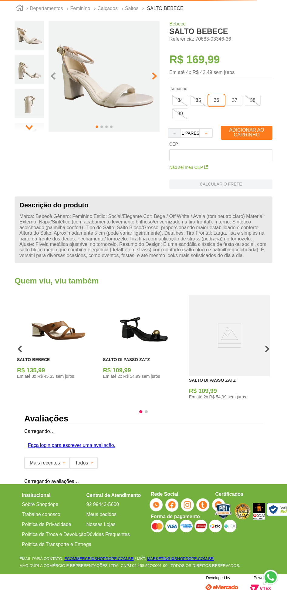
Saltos (131, 8)
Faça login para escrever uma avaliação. (71, 445)
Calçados (107, 8)
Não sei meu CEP (188, 167)
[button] (180, 100)
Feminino (80, 8)
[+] (206, 133)
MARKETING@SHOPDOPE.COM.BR (180, 558)
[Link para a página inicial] (20, 9)
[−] (174, 133)
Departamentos (46, 8)
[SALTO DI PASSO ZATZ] (143, 349)
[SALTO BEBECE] (57, 349)
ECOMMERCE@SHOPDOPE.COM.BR (98, 558)
